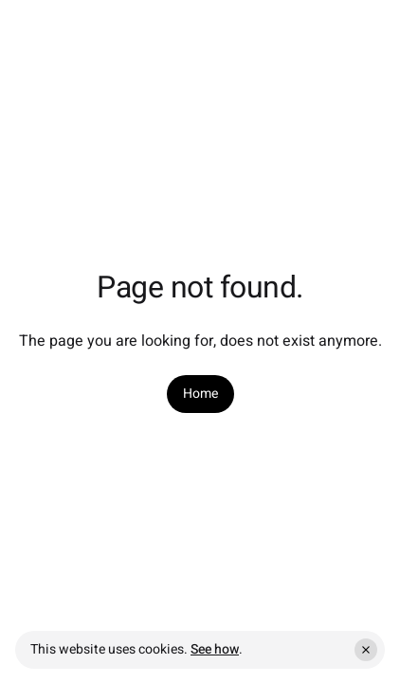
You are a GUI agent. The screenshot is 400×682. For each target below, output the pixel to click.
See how (215, 649)
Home (200, 394)
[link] (200, 394)
